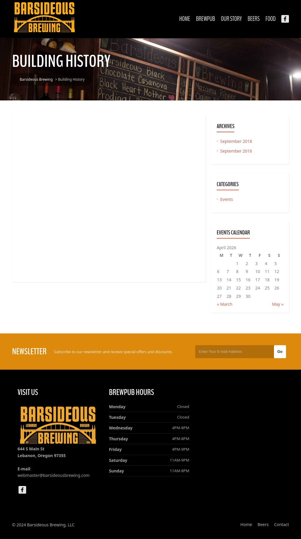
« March (224, 304)
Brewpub (205, 19)
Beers (254, 19)
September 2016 (236, 151)
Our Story (231, 19)
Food (270, 19)
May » (277, 304)
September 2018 (236, 141)
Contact (281, 524)
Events (226, 199)
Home (184, 19)
